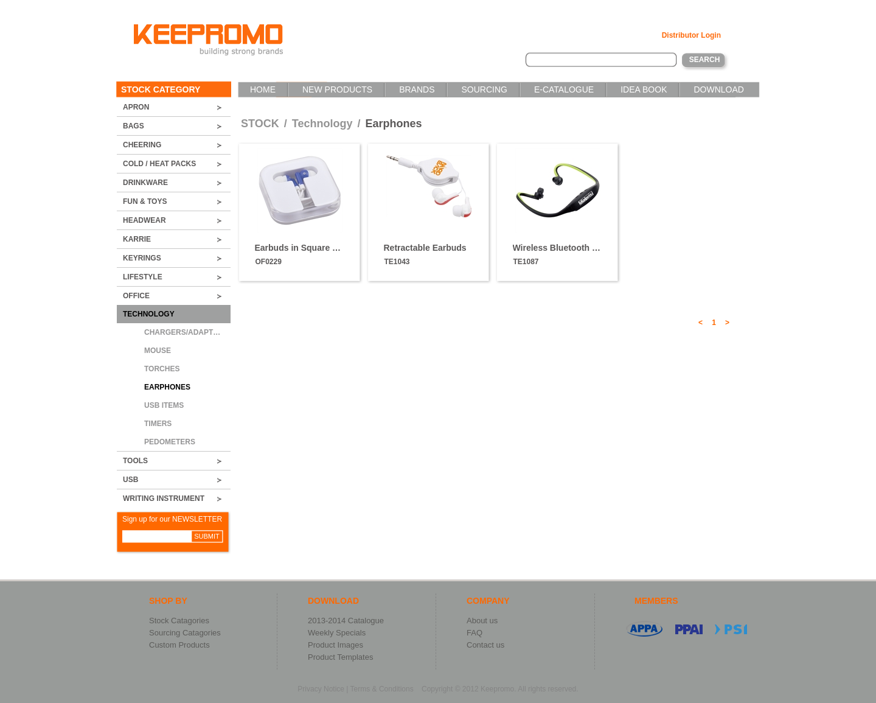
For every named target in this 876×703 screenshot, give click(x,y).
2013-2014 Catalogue (346, 620)
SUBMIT (207, 536)
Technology (324, 123)
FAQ (474, 632)
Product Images (335, 644)
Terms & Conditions (382, 689)
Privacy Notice (320, 689)
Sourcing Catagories (185, 632)
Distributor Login (691, 35)
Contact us (485, 644)
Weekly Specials (337, 632)
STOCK (260, 123)
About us (482, 620)
